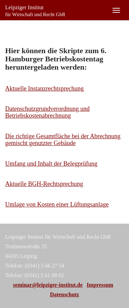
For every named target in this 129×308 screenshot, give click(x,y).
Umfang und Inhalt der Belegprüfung (51, 163)
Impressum (100, 285)
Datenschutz (64, 294)
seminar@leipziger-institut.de (48, 285)
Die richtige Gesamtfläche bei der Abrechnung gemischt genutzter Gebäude (62, 139)
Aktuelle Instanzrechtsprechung (44, 88)
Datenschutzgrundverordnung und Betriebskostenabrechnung (47, 112)
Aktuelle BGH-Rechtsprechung (44, 183)
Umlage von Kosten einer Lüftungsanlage (57, 204)
